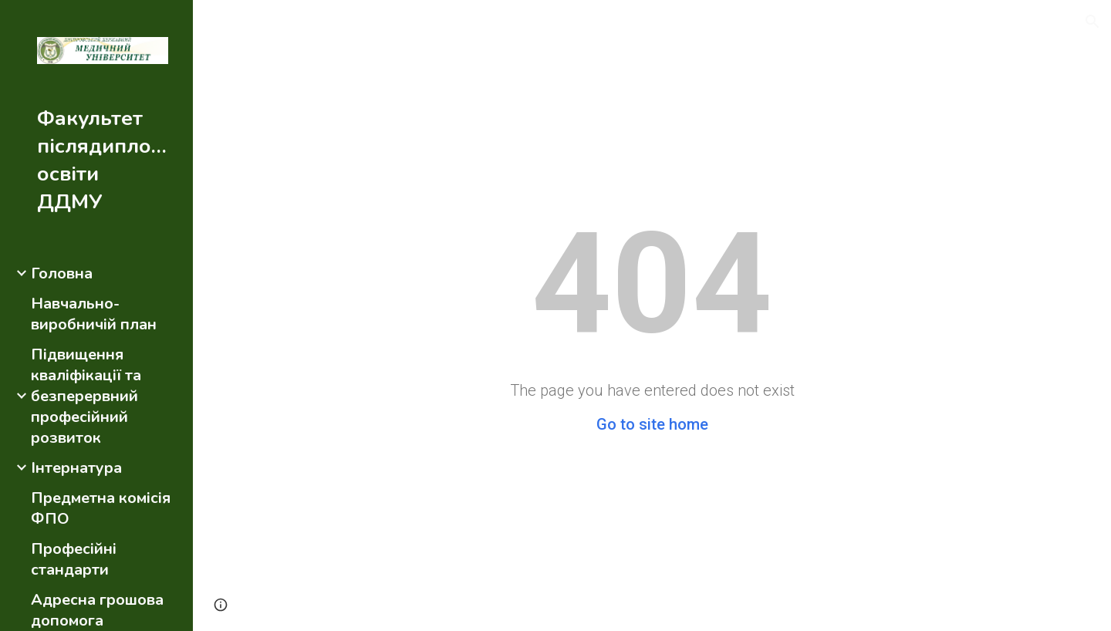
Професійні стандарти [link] (74, 559)
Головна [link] (62, 273)
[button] (1092, 21)
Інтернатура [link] (76, 467)
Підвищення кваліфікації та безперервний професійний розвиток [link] (86, 396)
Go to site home (652, 424)
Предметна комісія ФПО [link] (101, 508)
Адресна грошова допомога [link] (97, 610)
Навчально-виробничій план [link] (94, 314)
